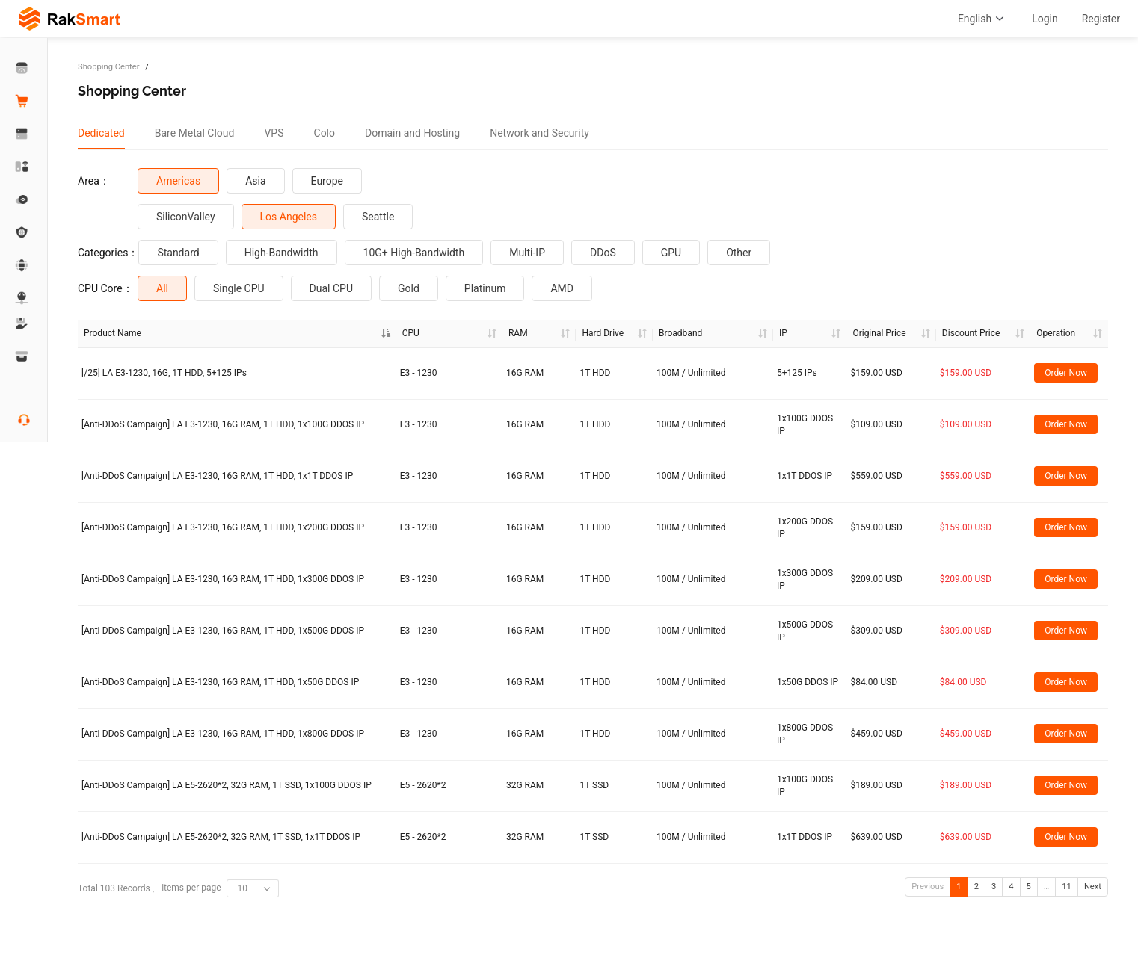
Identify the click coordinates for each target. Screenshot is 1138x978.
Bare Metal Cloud (195, 133)
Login (1045, 19)
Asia (255, 181)
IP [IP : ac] (783, 333)
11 (1066, 886)
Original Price (878, 333)
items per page (220, 888)
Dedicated (101, 133)
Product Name (112, 333)
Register (1101, 19)
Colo (325, 133)
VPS (273, 133)
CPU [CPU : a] (410, 333)
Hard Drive (603, 333)
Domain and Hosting (412, 133)
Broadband (680, 333)
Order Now (1066, 373)
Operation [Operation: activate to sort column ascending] (1055, 333)
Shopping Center (108, 67)
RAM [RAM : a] (518, 333)
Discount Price (971, 333)
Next (1092, 886)
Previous (927, 886)
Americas (178, 181)
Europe (327, 181)
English (983, 18)
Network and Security (539, 133)
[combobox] (253, 888)
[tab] (101, 133)
